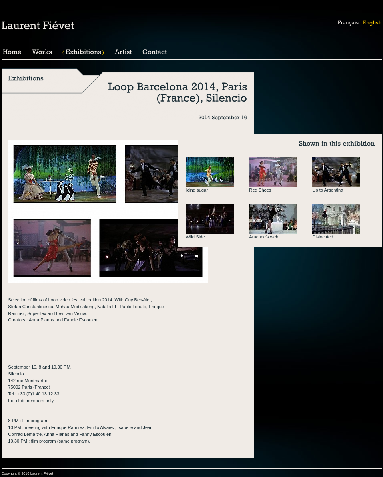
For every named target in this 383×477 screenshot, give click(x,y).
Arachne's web (263, 236)
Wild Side (195, 236)
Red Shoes (260, 190)
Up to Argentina (327, 190)
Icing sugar (197, 190)
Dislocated (322, 236)
